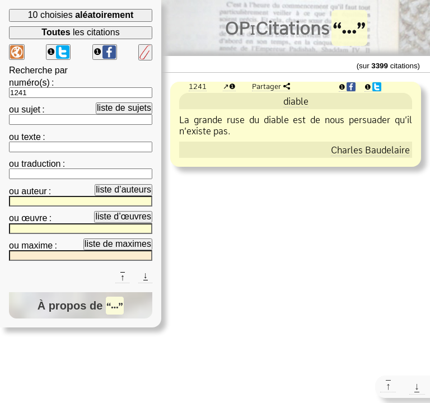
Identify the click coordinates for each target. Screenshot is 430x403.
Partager (266, 86)
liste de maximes (118, 244)
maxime (37, 245)
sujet (30, 109)
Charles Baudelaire (370, 150)
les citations (80, 32)
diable (296, 101)
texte (31, 137)
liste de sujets (124, 108)
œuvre (34, 218)
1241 (198, 86)
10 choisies (81, 15)
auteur (33, 191)
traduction (40, 163)
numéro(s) (29, 82)
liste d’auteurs (123, 189)
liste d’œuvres (123, 216)
